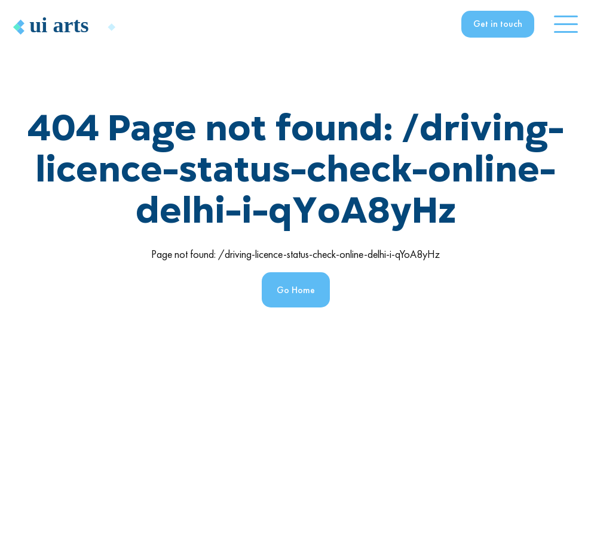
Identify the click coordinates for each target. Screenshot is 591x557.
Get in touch (497, 23)
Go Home (296, 290)
